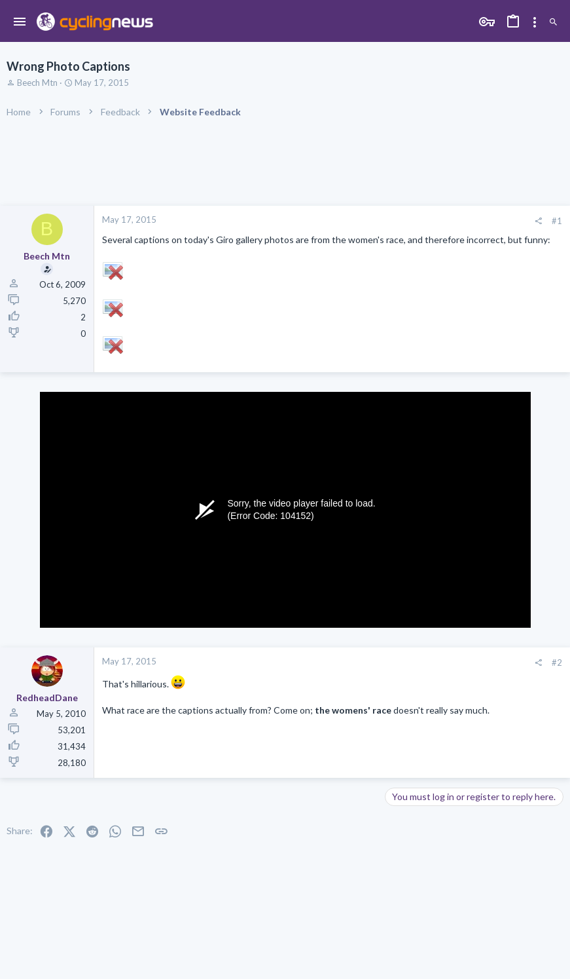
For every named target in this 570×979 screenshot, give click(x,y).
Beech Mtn (37, 82)
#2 (557, 662)
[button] (20, 22)
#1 (557, 221)
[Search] (553, 22)
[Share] (538, 221)
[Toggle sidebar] (534, 22)
